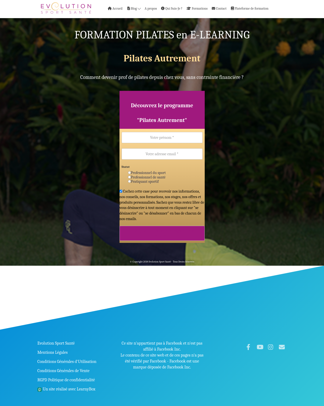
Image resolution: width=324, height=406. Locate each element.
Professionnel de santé (147, 177)
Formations (197, 8)
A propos (151, 8)
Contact (219, 8)
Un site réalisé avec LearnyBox (66, 389)
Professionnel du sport (147, 173)
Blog (134, 8)
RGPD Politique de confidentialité (66, 379)
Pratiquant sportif (143, 181)
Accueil (115, 8)
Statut (126, 167)
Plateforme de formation (250, 8)
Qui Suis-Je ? (171, 8)
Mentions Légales (52, 352)
